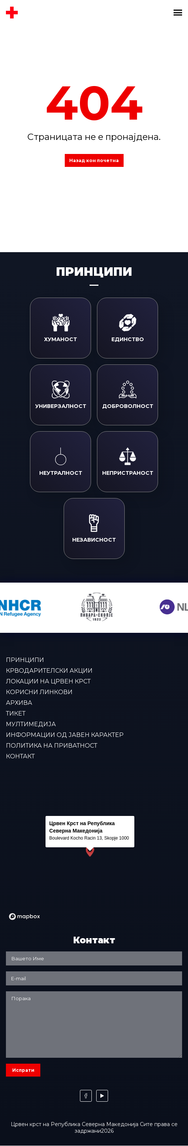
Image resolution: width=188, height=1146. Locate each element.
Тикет (16, 713)
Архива (19, 702)
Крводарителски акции (49, 670)
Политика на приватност (51, 745)
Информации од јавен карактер (65, 734)
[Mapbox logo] (24, 916)
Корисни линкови (39, 692)
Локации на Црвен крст (48, 681)
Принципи (25, 659)
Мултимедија (31, 724)
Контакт (20, 756)
